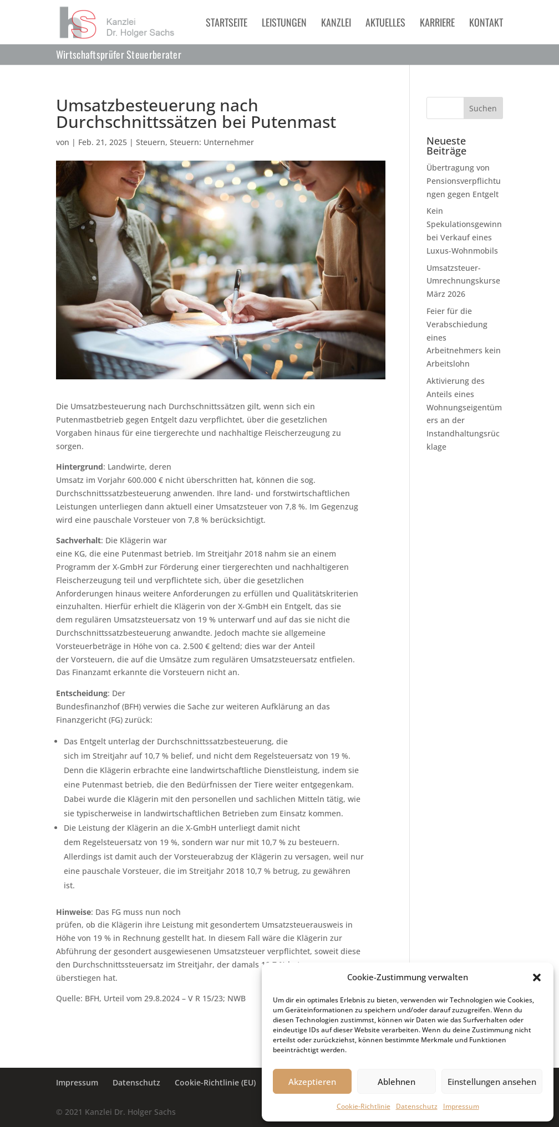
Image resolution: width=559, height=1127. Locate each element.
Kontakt (486, 23)
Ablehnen (396, 1081)
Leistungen (284, 23)
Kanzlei (336, 23)
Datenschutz (417, 1106)
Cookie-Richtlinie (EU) (215, 1082)
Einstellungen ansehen (492, 1081)
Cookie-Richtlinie (363, 1106)
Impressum (461, 1106)
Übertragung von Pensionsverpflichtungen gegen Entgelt (463, 180)
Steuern (150, 142)
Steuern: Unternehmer (212, 142)
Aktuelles (385, 23)
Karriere (437, 23)
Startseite (226, 23)
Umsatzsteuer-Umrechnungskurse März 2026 (463, 281)
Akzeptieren (312, 1081)
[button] (536, 977)
